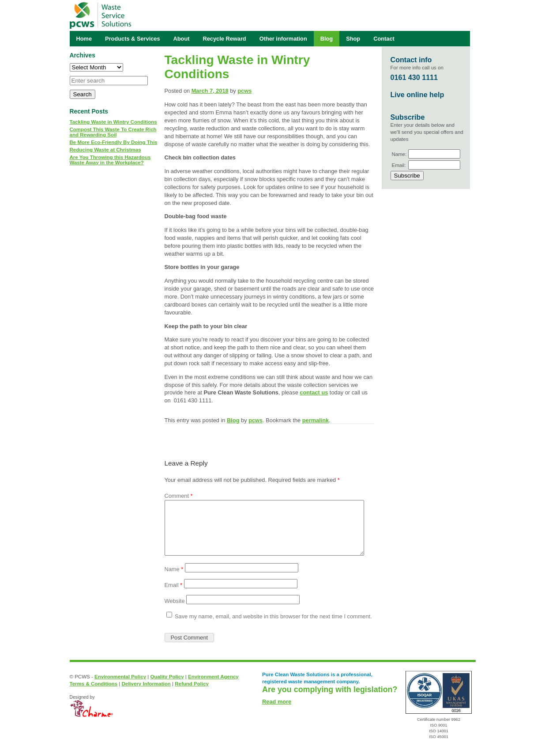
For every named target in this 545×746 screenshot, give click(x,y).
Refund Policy (192, 683)
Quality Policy (167, 676)
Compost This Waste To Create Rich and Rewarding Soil (113, 132)
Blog (233, 420)
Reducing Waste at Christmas (105, 149)
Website (175, 601)
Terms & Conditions (94, 683)
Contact (384, 38)
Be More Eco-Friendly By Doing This (114, 142)
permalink (315, 420)
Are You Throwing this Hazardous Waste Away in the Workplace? (110, 160)
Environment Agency (213, 676)
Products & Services (132, 38)
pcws (244, 90)
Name (174, 569)
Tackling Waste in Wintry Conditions (113, 122)
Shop (353, 38)
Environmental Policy (120, 676)
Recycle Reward (224, 38)
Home (84, 38)
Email (174, 585)
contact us (314, 392)
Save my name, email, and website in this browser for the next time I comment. (273, 616)
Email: (399, 165)
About (181, 38)
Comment (179, 495)
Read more (276, 701)
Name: (399, 154)
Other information (283, 38)
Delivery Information (145, 683)
